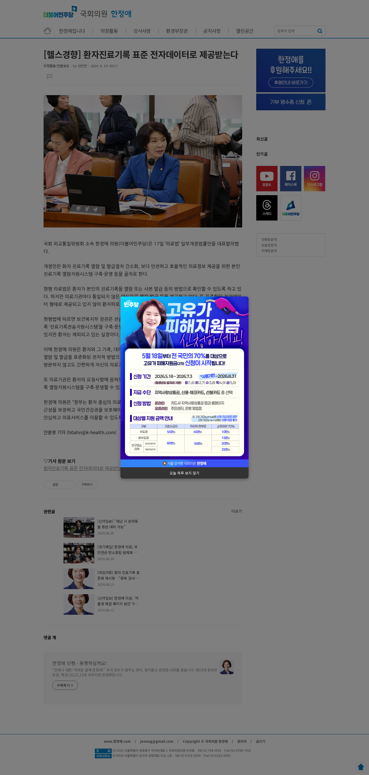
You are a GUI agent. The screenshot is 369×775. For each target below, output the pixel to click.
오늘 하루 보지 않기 (184, 472)
